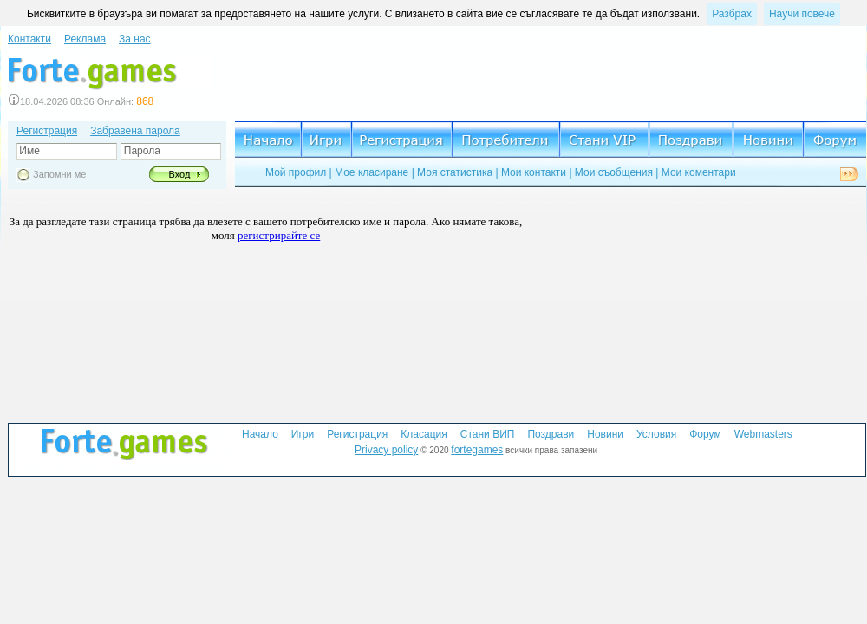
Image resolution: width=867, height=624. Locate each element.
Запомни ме (59, 174)
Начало (260, 434)
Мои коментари (699, 172)
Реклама (85, 39)
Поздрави (550, 434)
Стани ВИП (487, 434)
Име (28, 151)
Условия (656, 434)
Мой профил (295, 172)
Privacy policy (386, 450)
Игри (302, 434)
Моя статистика (454, 172)
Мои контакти (533, 172)
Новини (605, 434)
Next (849, 174)
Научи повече (802, 14)
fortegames (477, 450)
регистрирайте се (279, 235)
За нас (135, 39)
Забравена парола (135, 131)
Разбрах (732, 14)
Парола (140, 151)
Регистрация (46, 131)
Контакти (29, 39)
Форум (704, 434)
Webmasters (763, 434)
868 (144, 101)
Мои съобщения (614, 172)
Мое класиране (371, 172)
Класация (424, 434)
